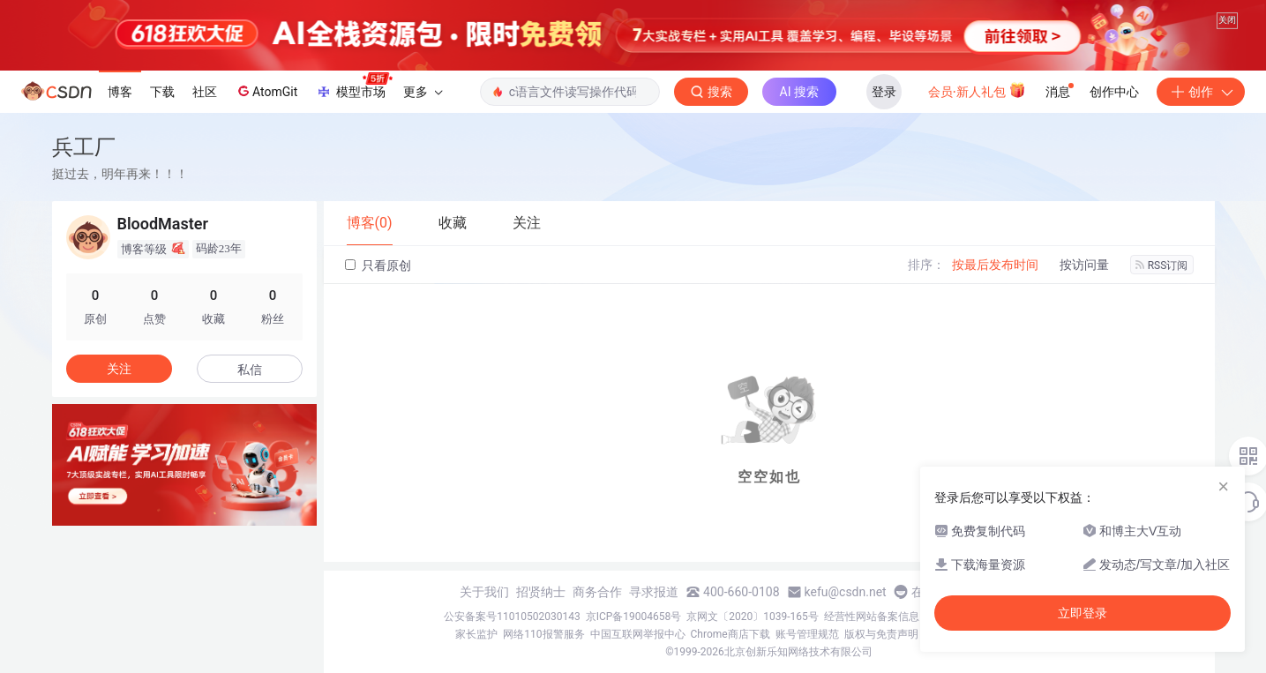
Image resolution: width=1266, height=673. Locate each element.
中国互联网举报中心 (637, 634)
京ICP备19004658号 (634, 616)
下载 (162, 92)
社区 (204, 92)
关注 (119, 369)
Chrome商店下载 (730, 634)
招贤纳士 (541, 592)
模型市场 (354, 86)
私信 (249, 370)
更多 (422, 92)
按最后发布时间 (995, 265)
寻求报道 (653, 592)
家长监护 (476, 634)
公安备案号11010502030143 (512, 616)
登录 (884, 92)
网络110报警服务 (543, 634)
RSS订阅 (1161, 265)
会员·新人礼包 (977, 90)
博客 (120, 92)
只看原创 (378, 265)
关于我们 (484, 592)
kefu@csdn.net (846, 592)
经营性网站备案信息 (871, 616)
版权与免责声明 (881, 634)
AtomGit (266, 91)
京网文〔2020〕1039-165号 (752, 616)
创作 (1200, 92)
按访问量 (1084, 265)
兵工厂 (84, 147)
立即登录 (1082, 613)
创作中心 (1114, 92)
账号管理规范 (807, 634)
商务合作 (597, 592)
